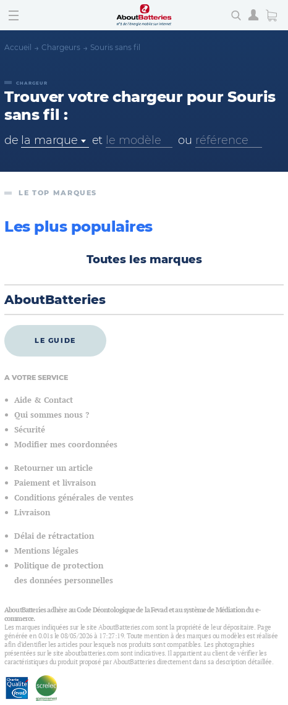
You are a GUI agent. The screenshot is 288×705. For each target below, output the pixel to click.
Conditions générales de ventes (73, 497)
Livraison (32, 512)
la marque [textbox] (49, 140)
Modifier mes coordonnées (65, 444)
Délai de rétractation (54, 536)
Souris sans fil (115, 47)
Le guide (55, 340)
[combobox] (54, 140)
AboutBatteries (55, 299)
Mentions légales (46, 551)
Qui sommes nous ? (51, 415)
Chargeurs (60, 47)
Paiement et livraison (55, 483)
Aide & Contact (43, 400)
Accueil (18, 47)
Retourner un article (53, 468)
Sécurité (29, 429)
